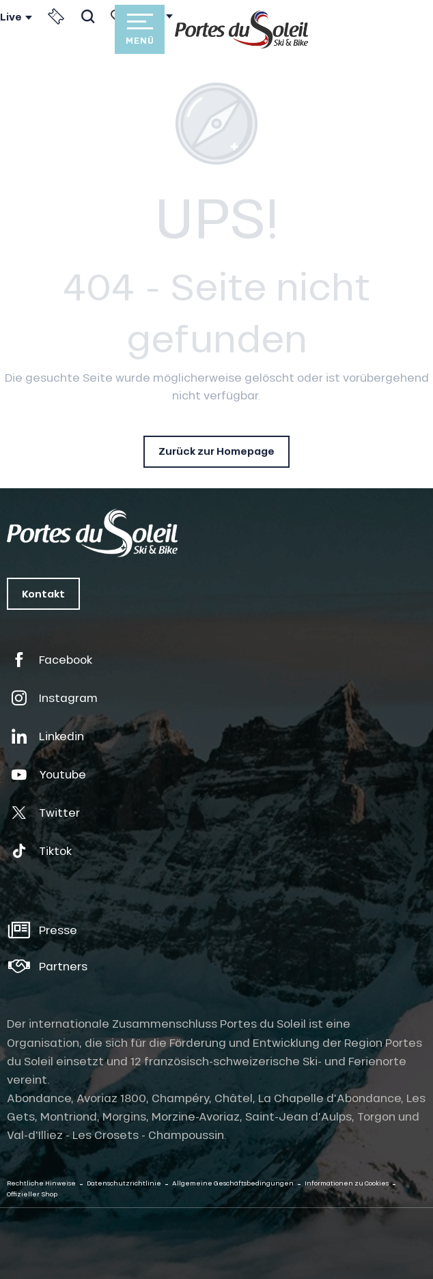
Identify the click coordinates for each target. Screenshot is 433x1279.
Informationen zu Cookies (347, 1183)
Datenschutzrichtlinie (124, 1183)
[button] (87, 16)
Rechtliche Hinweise (41, 1183)
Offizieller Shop (32, 1194)
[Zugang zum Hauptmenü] (139, 29)
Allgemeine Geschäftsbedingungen (233, 1183)
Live (11, 17)
